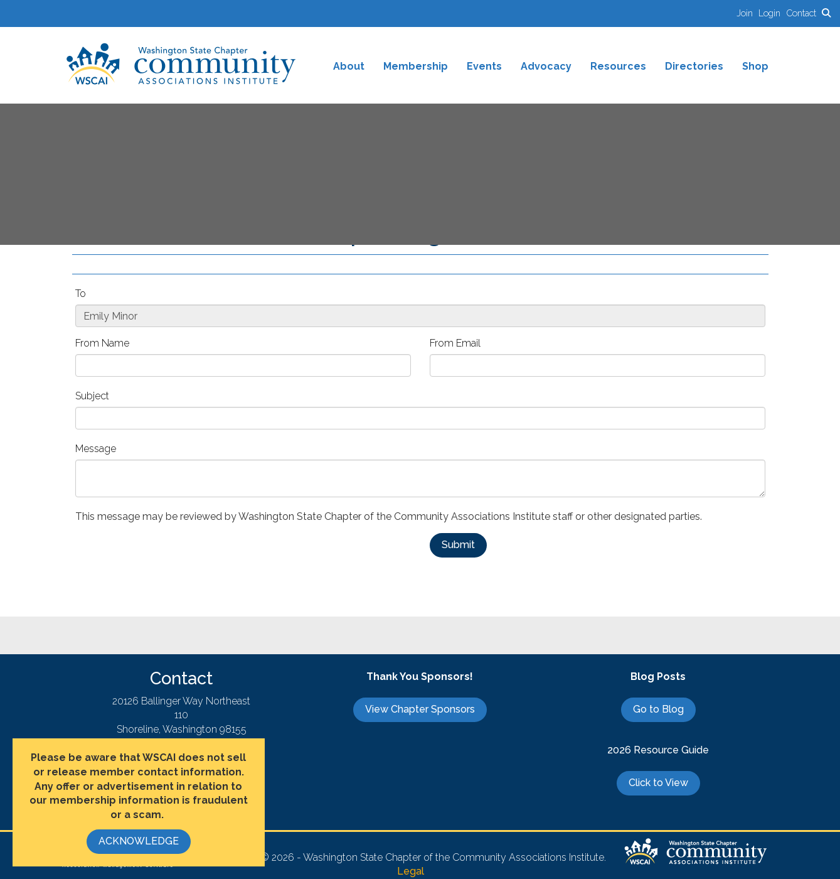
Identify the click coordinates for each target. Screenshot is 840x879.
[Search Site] (826, 13)
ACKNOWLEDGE (138, 841)
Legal (410, 871)
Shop (755, 66)
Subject (92, 396)
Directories (694, 66)
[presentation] (170, 557)
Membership (415, 66)
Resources (618, 66)
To (80, 293)
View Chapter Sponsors (420, 709)
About (348, 66)
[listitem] (747, 13)
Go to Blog (658, 709)
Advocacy (546, 66)
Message (95, 449)
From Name (102, 343)
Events (484, 66)
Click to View (658, 783)
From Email (455, 343)
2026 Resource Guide (658, 750)
